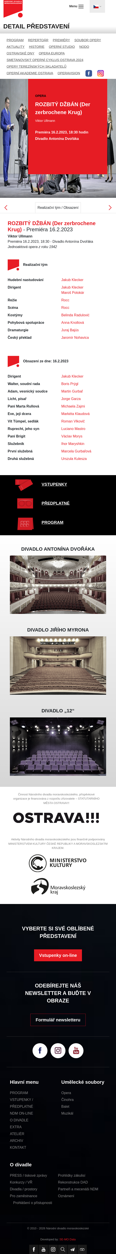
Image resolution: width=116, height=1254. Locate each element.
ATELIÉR (17, 1134)
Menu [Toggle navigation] (76, 6)
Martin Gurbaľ (72, 391)
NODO (84, 46)
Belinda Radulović (75, 315)
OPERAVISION (69, 73)
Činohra (67, 1100)
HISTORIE (37, 46)
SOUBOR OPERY (87, 40)
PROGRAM (15, 40)
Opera (66, 1093)
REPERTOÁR (38, 40)
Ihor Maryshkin (72, 444)
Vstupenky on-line (58, 955)
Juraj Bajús (70, 330)
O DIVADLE (19, 1120)
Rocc (65, 300)
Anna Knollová (72, 322)
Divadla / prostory (23, 1189)
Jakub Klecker (72, 280)
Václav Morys (71, 436)
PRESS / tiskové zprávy (28, 1175)
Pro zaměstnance (23, 1196)
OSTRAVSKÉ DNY (20, 53)
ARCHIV (16, 1141)
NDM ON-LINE (21, 1113)
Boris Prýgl (69, 384)
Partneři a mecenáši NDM (78, 1189)
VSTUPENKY (54, 484)
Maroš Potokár (72, 293)
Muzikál (67, 1113)
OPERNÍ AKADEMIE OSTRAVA (30, 73)
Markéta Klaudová (75, 414)
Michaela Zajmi (73, 406)
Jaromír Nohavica (75, 337)
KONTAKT (18, 1147)
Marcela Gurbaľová (76, 451)
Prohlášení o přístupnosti (32, 1203)
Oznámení (66, 1196)
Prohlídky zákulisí (71, 1175)
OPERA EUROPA (52, 53)
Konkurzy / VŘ (21, 1182)
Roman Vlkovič (73, 421)
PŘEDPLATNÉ (55, 503)
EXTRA (16, 1127)
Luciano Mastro (73, 429)
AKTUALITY (16, 46)
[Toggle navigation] (97, 6)
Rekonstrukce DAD (73, 1182)
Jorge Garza (71, 399)
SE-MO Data (68, 1239)
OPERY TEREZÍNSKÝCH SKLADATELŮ (36, 66)
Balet (65, 1106)
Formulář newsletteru (58, 1019)
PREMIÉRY (61, 40)
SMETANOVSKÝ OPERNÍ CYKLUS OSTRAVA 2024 (45, 60)
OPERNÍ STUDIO (62, 46)
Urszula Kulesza (74, 459)
